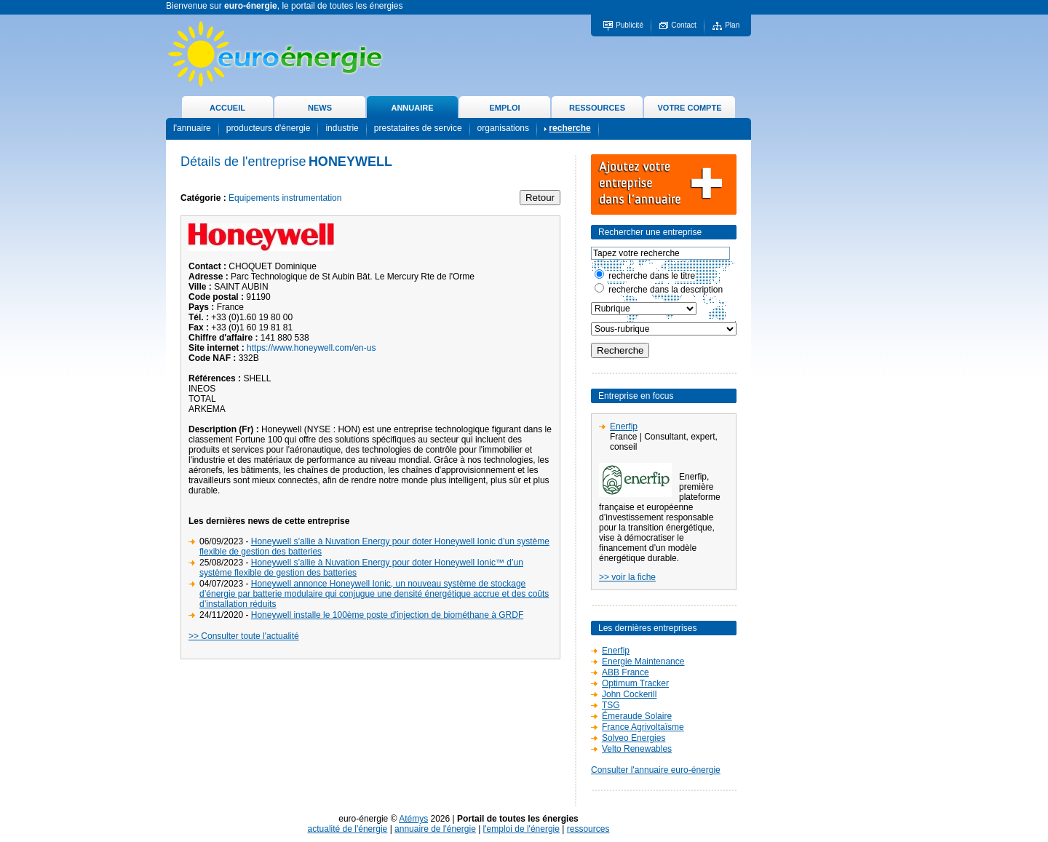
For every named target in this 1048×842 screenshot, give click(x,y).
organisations (503, 128)
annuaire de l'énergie (435, 829)
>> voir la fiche (627, 577)
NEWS (320, 107)
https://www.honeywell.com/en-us (311, 348)
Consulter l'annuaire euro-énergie (655, 770)
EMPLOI (504, 107)
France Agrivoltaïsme (643, 727)
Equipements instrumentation (285, 198)
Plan (732, 25)
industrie (341, 128)
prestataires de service (418, 128)
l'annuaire (192, 128)
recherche (569, 128)
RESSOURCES (597, 107)
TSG (611, 705)
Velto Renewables (637, 749)
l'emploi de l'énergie (521, 829)
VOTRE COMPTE (689, 107)
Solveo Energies (633, 738)
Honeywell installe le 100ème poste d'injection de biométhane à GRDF (387, 615)
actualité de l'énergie (348, 829)
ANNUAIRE (412, 107)
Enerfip (624, 426)
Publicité (629, 25)
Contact (683, 25)
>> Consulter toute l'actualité (243, 636)
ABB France (625, 672)
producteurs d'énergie (268, 128)
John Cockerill (629, 694)
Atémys (413, 819)
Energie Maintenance (643, 661)
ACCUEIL (227, 107)
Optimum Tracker (635, 683)
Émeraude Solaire (637, 716)
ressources (588, 829)
